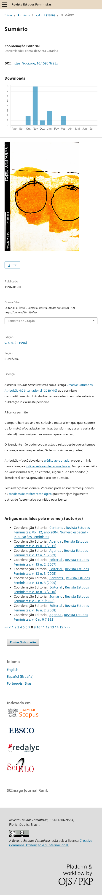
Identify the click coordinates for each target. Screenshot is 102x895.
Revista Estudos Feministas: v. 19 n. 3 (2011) (51, 543)
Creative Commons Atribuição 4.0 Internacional (50, 842)
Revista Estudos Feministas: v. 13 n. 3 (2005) (51, 571)
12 (47, 627)
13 (52, 627)
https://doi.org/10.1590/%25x (35, 63)
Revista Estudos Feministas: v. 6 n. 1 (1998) (51, 598)
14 (57, 627)
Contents (56, 527)
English (12, 669)
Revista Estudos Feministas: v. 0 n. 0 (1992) (51, 617)
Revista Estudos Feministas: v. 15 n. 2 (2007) (51, 562)
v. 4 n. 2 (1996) (45, 15)
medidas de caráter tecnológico (30, 494)
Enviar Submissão (23, 642)
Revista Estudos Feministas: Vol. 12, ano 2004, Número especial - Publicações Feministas (52, 532)
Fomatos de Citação (21, 321)
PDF (14, 265)
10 (38, 627)
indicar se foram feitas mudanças (48, 466)
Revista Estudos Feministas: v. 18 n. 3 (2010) (51, 589)
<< (6, 627)
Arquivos (24, 15)
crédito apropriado (57, 460)
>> (68, 627)
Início (8, 15)
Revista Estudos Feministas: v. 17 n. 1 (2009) (51, 552)
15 (61, 627)
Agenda (55, 541)
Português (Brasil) (21, 683)
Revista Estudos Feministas (31, 4)
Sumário (56, 596)
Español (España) (20, 676)
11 (43, 627)
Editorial (56, 560)
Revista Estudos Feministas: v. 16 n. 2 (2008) (51, 607)
